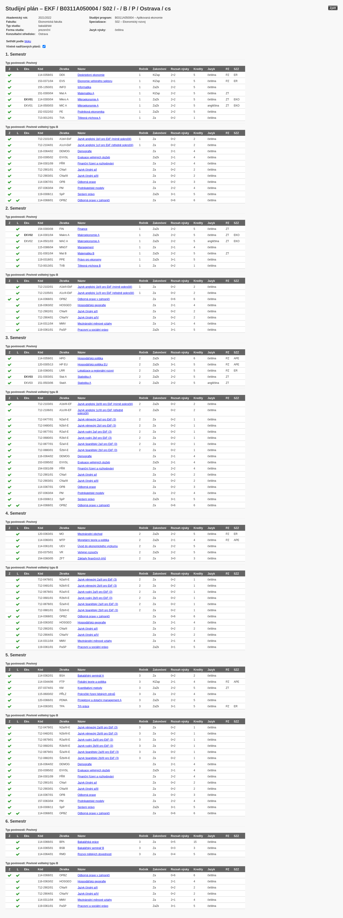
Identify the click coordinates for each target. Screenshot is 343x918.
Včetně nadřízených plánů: (23, 46)
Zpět (333, 8)
